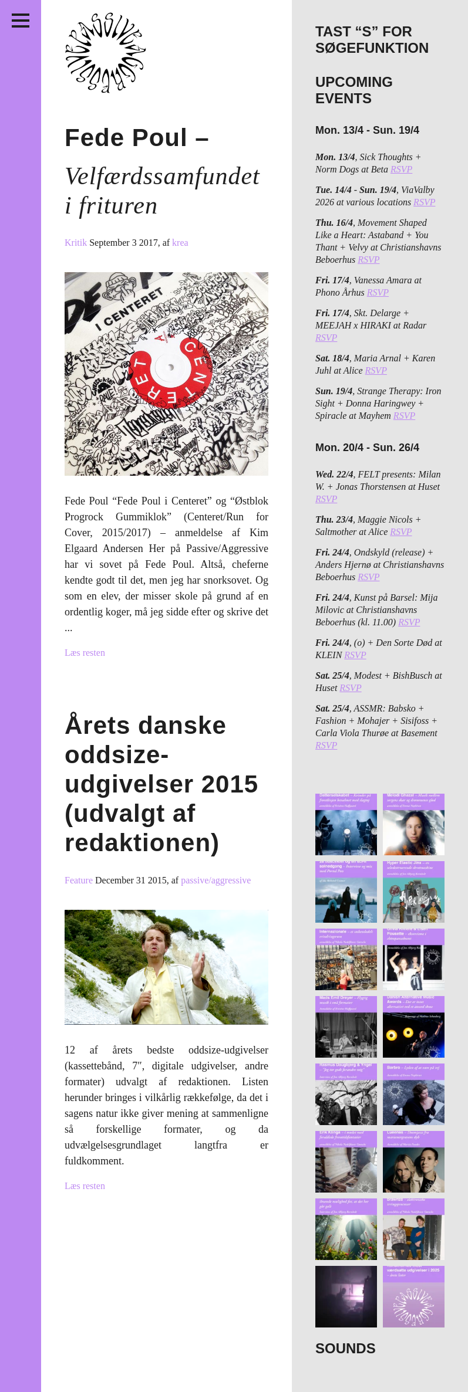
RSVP (401, 169)
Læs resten (85, 653)
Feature (80, 880)
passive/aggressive (216, 880)
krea (180, 243)
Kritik (77, 243)
